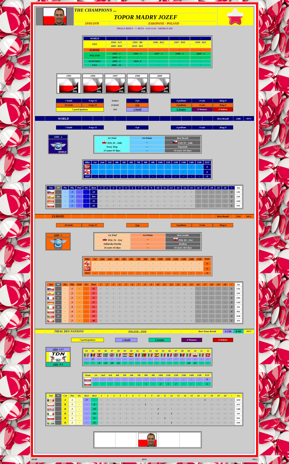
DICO (248, 216)
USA (94, 65)
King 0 (222, 105)
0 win (202, 105)
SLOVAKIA (95, 61)
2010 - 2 (116, 57)
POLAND (95, 55)
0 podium (181, 105)
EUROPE (58, 216)
